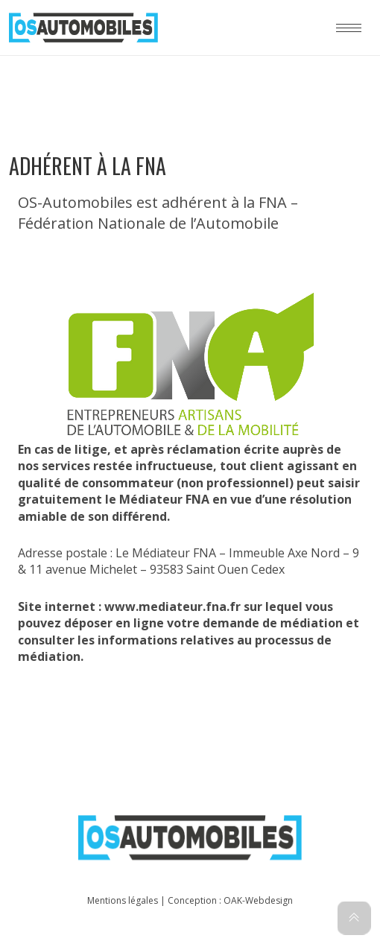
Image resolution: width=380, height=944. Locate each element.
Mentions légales (122, 900)
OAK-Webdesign (258, 900)
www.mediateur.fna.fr (172, 606)
